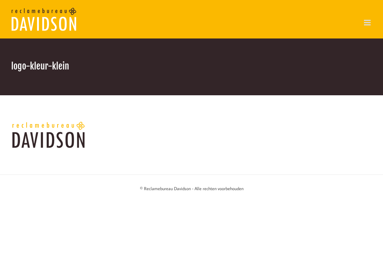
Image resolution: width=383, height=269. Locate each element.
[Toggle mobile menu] (368, 23)
